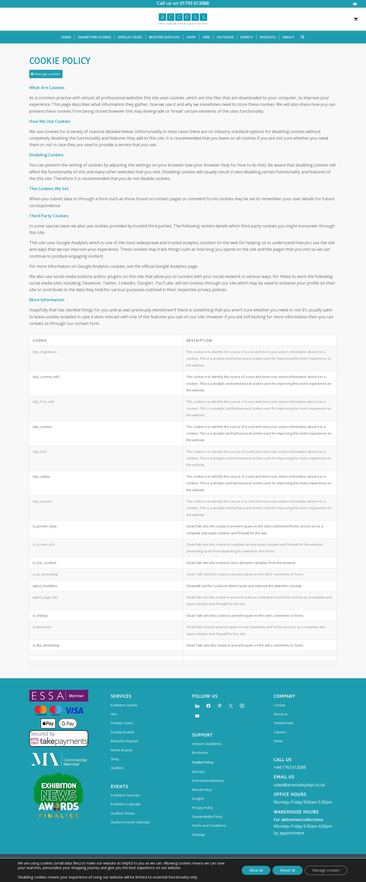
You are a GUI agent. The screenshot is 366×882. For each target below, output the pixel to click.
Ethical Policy (202, 789)
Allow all (256, 870)
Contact (279, 705)
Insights (198, 798)
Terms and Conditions (209, 825)
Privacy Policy (202, 807)
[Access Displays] (183, 19)
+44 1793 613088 (290, 767)
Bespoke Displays (125, 741)
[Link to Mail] (355, 4)
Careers (280, 732)
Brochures (200, 752)
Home (278, 741)
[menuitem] (66, 37)
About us (280, 714)
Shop (115, 759)
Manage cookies (326, 870)
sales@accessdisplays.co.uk (299, 785)
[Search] (301, 37)
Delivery (198, 771)
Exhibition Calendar (126, 804)
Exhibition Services (125, 795)
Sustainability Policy (207, 816)
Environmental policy (208, 780)
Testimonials (283, 723)
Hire (114, 714)
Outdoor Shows (123, 813)
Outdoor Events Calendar (130, 822)
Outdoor (117, 767)
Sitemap (198, 834)
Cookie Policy (203, 762)
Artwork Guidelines (207, 743)
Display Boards (122, 732)
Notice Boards (121, 750)
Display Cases (122, 723)
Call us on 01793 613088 (183, 3)
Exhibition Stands (124, 705)
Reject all (287, 870)
